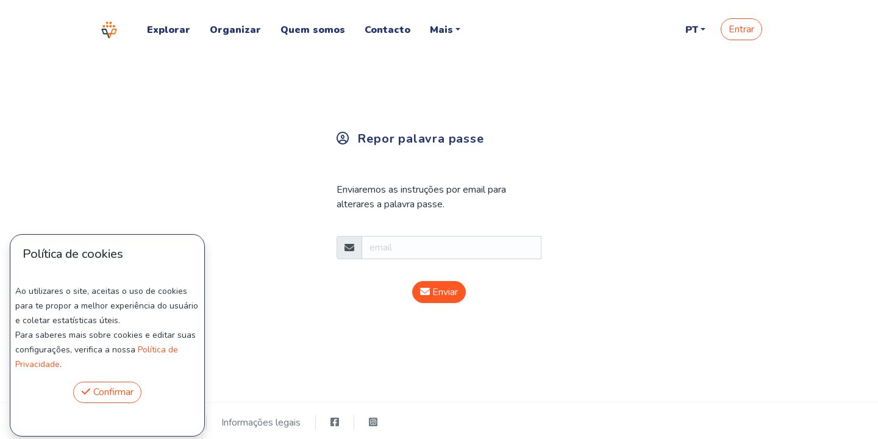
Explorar (168, 30)
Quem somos (312, 30)
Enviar (439, 292)
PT (691, 30)
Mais (441, 30)
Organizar (235, 30)
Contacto (387, 30)
